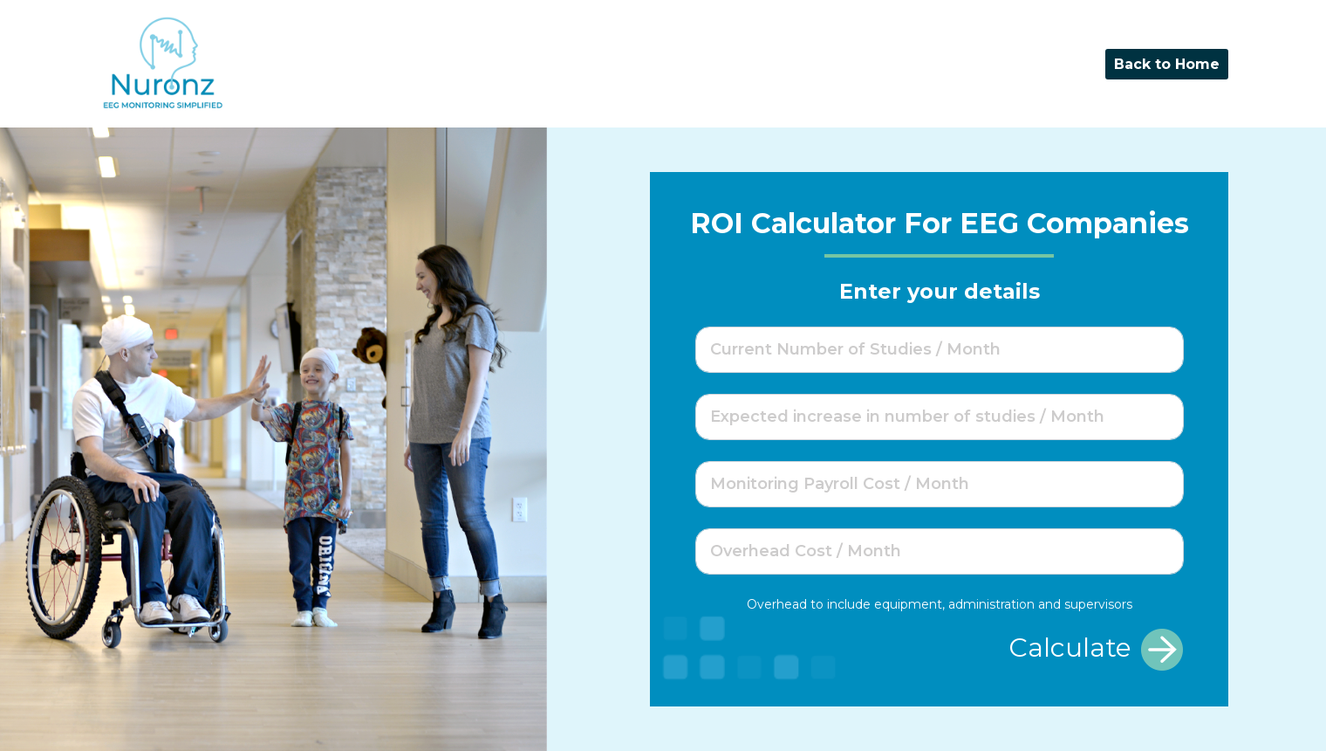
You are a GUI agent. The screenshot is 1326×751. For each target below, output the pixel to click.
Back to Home (1167, 64)
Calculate (1096, 650)
